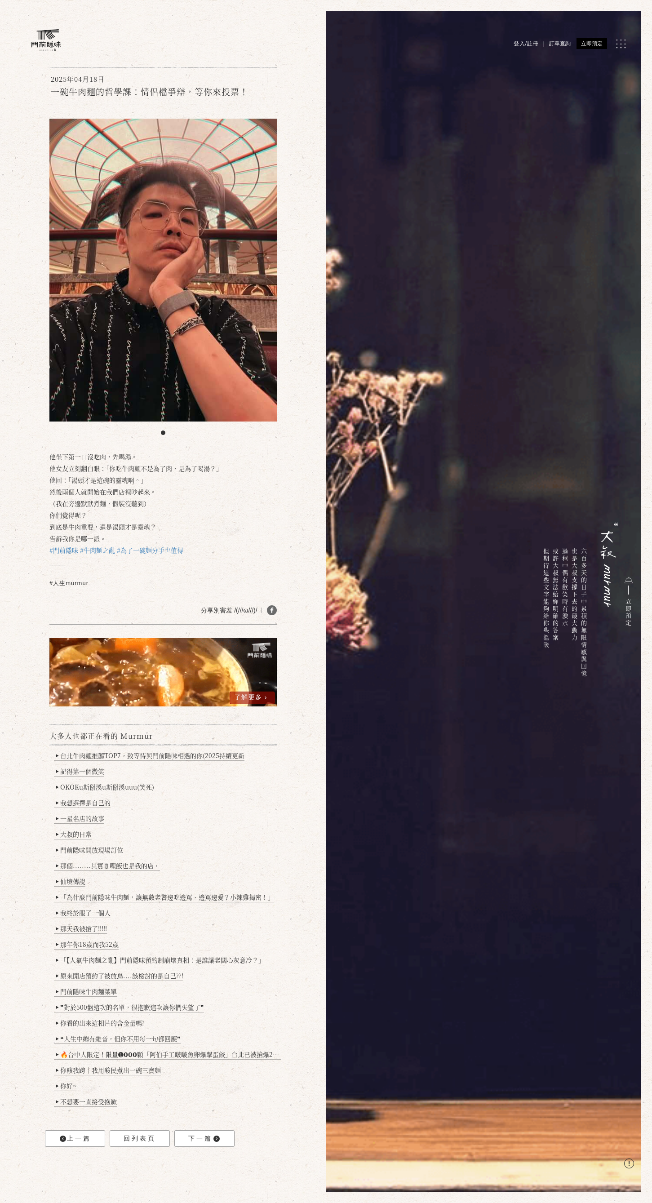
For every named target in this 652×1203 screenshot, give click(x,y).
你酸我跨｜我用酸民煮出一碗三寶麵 (108, 1069)
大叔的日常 (74, 834)
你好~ (66, 1085)
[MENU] (621, 44)
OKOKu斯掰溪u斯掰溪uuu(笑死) (105, 786)
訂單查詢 (560, 43)
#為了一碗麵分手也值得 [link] (150, 550)
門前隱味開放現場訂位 (90, 849)
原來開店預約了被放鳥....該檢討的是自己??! (120, 975)
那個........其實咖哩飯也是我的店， (108, 865)
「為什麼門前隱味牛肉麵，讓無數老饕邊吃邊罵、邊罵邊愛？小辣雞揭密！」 (165, 896)
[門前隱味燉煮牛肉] (46, 40)
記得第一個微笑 (80, 771)
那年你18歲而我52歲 (87, 944)
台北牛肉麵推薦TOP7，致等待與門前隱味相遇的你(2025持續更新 (150, 755)
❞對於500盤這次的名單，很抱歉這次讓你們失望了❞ (130, 1007)
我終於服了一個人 (83, 912)
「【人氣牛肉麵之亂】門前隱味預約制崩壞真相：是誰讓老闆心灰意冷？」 (160, 959)
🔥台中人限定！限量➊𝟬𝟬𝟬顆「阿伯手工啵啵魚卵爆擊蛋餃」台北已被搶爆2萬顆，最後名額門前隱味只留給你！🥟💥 (168, 1054)
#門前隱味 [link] (63, 550)
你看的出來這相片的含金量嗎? (100, 1022)
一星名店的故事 (80, 818)
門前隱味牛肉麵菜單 (86, 991)
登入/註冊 (526, 43)
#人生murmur (69, 583)
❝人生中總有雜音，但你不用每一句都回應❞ (118, 1038)
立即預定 (592, 43)
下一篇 (204, 1138)
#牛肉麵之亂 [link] (97, 550)
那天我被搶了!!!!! (81, 928)
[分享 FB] (272, 610)
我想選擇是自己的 (83, 802)
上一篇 (75, 1138)
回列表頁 (140, 1138)
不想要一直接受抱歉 (86, 1101)
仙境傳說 (71, 881)
